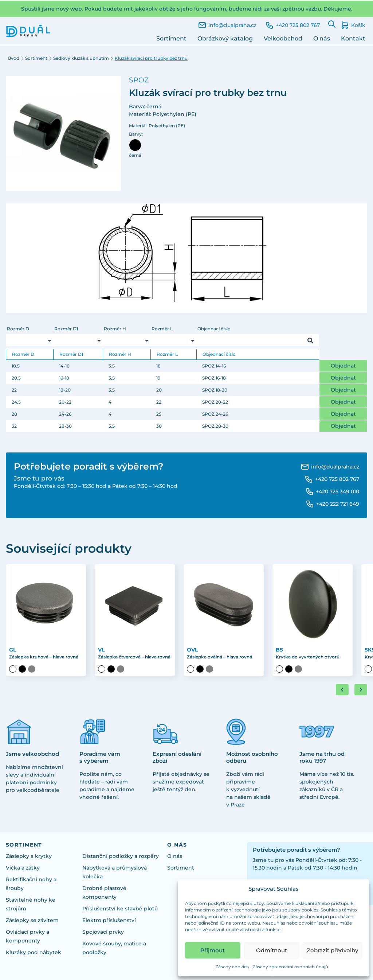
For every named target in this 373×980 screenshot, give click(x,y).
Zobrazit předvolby (332, 950)
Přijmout (212, 950)
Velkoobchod (283, 38)
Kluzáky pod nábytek (33, 952)
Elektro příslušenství (109, 920)
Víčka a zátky (23, 867)
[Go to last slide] (342, 689)
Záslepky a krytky (29, 856)
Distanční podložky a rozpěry (120, 856)
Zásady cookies (232, 966)
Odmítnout (271, 950)
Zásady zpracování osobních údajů (290, 966)
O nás (321, 38)
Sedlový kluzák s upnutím (81, 58)
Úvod (13, 58)
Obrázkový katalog (225, 38)
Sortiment (171, 38)
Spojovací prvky (103, 932)
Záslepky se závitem (32, 920)
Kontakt (353, 38)
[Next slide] (360, 689)
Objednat (343, 365)
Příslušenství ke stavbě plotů (120, 908)
